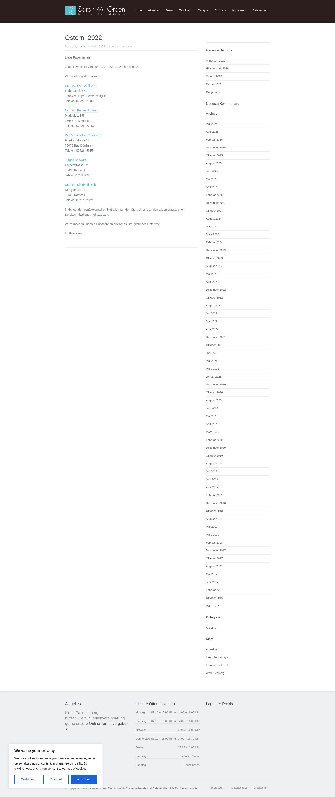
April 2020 (212, 424)
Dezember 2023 (216, 250)
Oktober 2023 (214, 258)
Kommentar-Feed (217, 665)
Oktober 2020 (214, 392)
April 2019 (212, 487)
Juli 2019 (211, 471)
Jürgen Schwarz (75, 160)
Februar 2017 (214, 590)
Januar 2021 (213, 376)
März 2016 (212, 605)
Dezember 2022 (216, 289)
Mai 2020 (211, 416)
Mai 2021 (211, 360)
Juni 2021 (212, 353)
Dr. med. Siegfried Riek (80, 184)
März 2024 (212, 234)
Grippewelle (213, 92)
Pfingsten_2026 (215, 60)
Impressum (239, 10)
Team (169, 10)
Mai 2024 (211, 226)
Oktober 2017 (214, 558)
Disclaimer (260, 787)
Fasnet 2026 (213, 84)
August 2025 (214, 163)
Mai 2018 (211, 526)
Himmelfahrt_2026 (217, 68)
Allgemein (212, 627)
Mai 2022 (211, 321)
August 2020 (214, 400)
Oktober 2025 (214, 155)
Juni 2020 (212, 408)
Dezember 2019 (216, 447)
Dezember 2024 (216, 202)
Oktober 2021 (214, 345)
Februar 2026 (214, 139)
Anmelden (212, 649)
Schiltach (220, 10)
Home (138, 10)
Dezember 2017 (216, 550)
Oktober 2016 (214, 597)
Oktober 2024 (214, 210)
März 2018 (212, 534)
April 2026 (212, 131)
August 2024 (214, 218)
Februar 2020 (214, 439)
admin (81, 46)
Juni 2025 (212, 171)
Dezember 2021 (216, 337)
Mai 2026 (211, 123)
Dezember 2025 (216, 147)
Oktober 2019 (214, 455)
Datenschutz (260, 10)
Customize (28, 779)
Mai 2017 (211, 574)
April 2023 (212, 281)
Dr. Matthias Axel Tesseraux (83, 135)
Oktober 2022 (214, 297)
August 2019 (214, 463)
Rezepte (203, 10)
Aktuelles (154, 10)
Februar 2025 (214, 194)
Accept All (83, 779)
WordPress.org (215, 673)
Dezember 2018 (216, 503)
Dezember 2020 (216, 384)
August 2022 (214, 305)
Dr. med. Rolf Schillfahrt (80, 85)
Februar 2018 (214, 542)
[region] (56, 766)
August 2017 (214, 566)
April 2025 (212, 187)
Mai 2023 (211, 273)
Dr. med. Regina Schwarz (82, 110)
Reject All (56, 779)
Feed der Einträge (217, 657)
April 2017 (212, 582)
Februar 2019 (214, 495)
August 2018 (214, 518)
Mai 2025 (211, 179)
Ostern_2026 (214, 76)
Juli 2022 (211, 313)
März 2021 (212, 368)
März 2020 (212, 432)
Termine (184, 10)
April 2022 (212, 329)
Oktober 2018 (214, 511)
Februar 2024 (214, 242)
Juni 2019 (212, 479)
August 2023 (214, 266)
